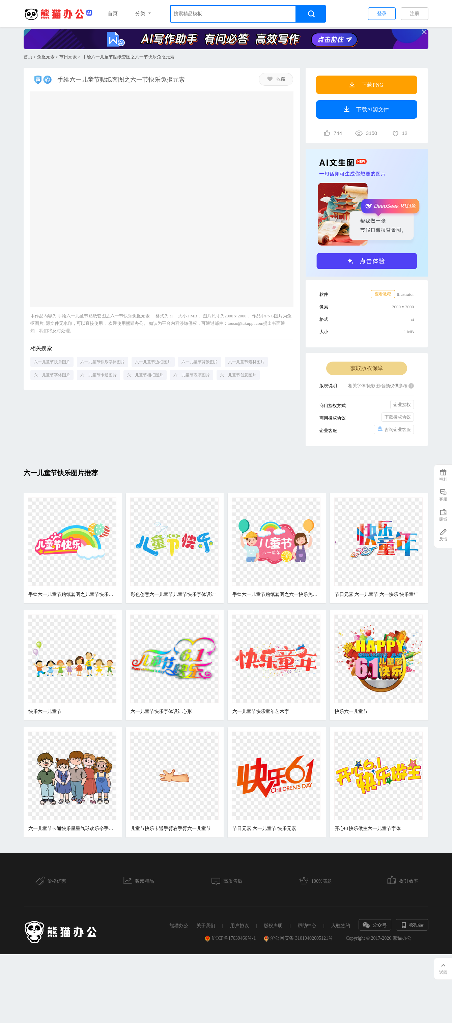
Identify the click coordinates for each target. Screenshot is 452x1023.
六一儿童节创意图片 (238, 375)
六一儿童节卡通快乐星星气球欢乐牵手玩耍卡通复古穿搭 (72, 828)
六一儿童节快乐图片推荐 (61, 473)
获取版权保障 (366, 368)
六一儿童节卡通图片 (98, 375)
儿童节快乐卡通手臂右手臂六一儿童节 (171, 828)
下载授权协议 (398, 417)
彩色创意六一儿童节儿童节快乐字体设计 (173, 594)
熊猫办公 (178, 925)
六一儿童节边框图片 (153, 362)
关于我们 (205, 925)
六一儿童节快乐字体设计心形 (161, 711)
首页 (113, 13)
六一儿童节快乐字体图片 (102, 362)
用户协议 (239, 925)
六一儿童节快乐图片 (52, 362)
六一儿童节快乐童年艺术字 (261, 711)
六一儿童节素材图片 (246, 362)
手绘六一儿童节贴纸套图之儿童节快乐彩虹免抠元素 (72, 594)
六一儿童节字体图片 (52, 375)
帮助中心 (307, 925)
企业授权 (402, 404)
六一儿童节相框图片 (145, 375)
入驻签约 (340, 925)
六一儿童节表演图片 (191, 375)
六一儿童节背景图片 (199, 362)
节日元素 (68, 56)
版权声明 (273, 925)
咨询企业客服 (394, 429)
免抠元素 (46, 56)
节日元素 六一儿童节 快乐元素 (264, 828)
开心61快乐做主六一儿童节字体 (368, 828)
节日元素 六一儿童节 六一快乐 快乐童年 (377, 594)
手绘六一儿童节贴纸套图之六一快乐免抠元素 (276, 594)
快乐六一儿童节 (44, 711)
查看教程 (383, 294)
